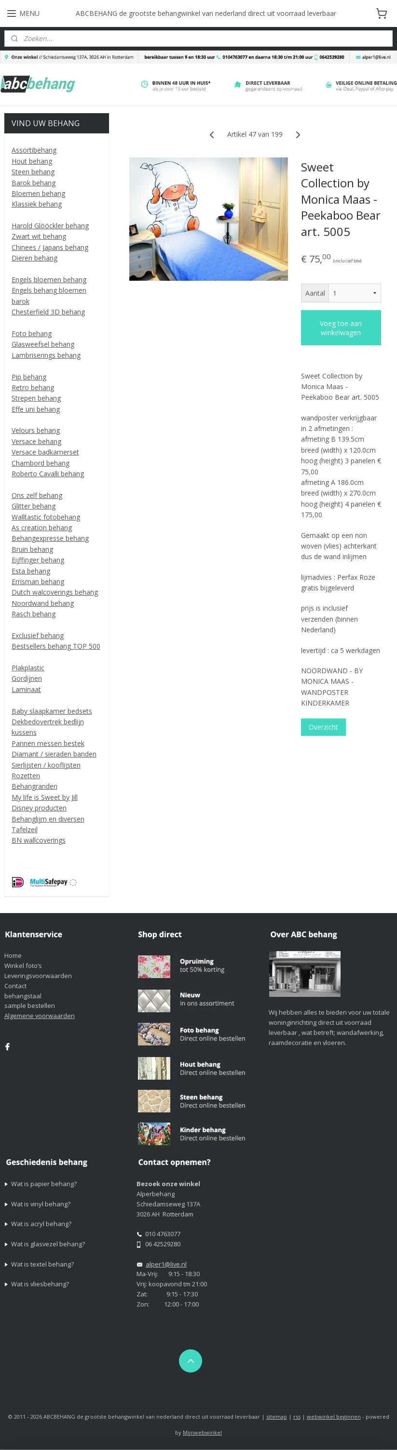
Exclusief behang (38, 635)
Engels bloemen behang (49, 279)
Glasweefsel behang (43, 344)
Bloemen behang (38, 193)
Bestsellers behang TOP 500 (56, 646)
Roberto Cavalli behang (48, 473)
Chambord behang (40, 463)
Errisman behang (38, 581)
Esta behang (31, 570)
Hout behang (32, 161)
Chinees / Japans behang (50, 247)
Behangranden (34, 786)
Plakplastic (28, 667)
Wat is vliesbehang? (40, 1284)
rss (297, 1416)
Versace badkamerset (45, 452)
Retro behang (33, 387)
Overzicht (323, 727)
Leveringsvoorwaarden (38, 975)
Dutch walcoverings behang (55, 592)
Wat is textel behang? (42, 1264)
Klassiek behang (37, 204)
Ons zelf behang (37, 495)
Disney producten (39, 807)
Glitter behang (33, 505)
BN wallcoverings (39, 840)
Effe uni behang (36, 409)
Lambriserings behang (46, 355)
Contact (15, 985)
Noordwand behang (43, 603)
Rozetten (26, 775)
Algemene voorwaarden (39, 1015)
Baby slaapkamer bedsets (52, 711)
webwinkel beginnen (334, 1416)
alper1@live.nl (166, 1264)
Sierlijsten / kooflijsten (46, 765)
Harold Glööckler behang (50, 225)
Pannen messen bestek (48, 743)
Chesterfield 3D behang (48, 311)
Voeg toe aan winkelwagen (341, 327)
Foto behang (32, 333)
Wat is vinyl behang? (40, 1204)
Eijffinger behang (38, 559)
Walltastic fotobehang (46, 517)
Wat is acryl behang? (41, 1223)
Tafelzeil (25, 829)
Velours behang (36, 430)
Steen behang (33, 171)
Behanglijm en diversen (48, 818)
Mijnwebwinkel (202, 1432)
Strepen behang (36, 398)
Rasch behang (33, 613)
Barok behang (33, 182)
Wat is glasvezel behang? (48, 1244)
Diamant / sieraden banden (54, 753)
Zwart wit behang (39, 236)
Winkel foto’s (23, 965)
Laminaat (26, 689)
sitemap (276, 1416)
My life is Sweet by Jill (45, 797)
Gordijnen (27, 678)
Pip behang (29, 376)
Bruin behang (32, 549)
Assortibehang (34, 150)
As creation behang (42, 527)
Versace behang (36, 441)
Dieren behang (34, 257)
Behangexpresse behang (50, 538)
